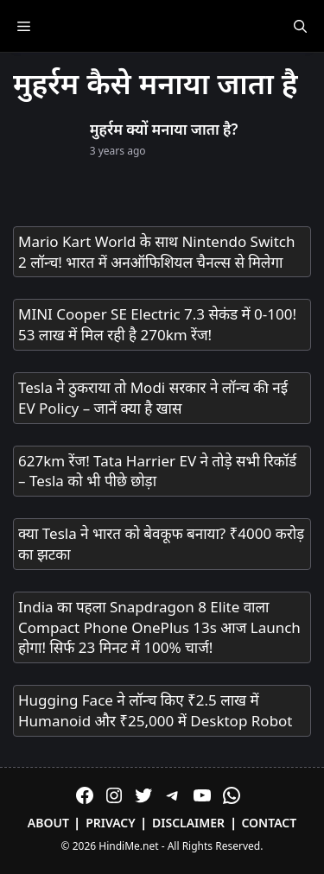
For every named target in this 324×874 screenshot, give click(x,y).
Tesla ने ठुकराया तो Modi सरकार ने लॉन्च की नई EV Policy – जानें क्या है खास (153, 397)
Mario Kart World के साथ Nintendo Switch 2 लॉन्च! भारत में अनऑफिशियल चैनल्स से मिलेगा (156, 251)
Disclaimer (188, 822)
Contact (268, 822)
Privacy (111, 822)
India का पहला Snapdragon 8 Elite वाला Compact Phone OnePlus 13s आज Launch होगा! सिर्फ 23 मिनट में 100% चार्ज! (159, 627)
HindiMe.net (128, 846)
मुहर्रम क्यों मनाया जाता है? (164, 129)
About (48, 822)
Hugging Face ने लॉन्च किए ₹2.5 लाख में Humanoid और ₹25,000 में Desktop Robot (155, 710)
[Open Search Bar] (300, 26)
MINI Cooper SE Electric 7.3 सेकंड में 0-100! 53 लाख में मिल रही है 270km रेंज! (157, 324)
